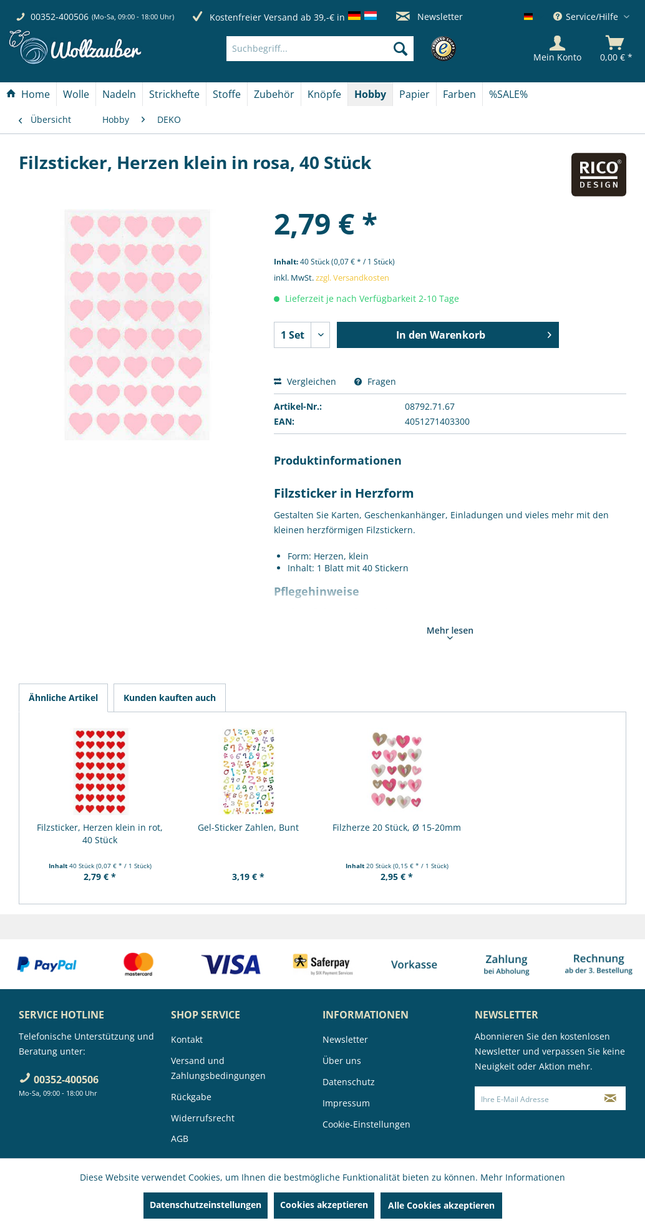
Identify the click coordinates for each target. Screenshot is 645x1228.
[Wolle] (76, 94)
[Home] (28, 94)
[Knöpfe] (324, 94)
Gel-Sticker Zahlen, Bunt (248, 827)
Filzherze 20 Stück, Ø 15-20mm (396, 827)
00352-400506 (60, 16)
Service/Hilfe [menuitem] (587, 16)
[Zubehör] (274, 94)
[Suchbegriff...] (320, 48)
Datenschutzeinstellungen (205, 1205)
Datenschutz (348, 1082)
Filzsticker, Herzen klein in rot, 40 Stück (100, 833)
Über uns (341, 1060)
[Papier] (414, 94)
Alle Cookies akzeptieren (441, 1205)
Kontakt (187, 1039)
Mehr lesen (450, 631)
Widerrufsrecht (203, 1118)
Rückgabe (191, 1097)
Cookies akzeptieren (324, 1205)
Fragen (375, 381)
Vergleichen (305, 381)
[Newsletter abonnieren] (610, 1098)
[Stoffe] (226, 94)
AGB (179, 1138)
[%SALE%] (508, 94)
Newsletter (429, 16)
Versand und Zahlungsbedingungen (218, 1068)
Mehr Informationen (522, 1177)
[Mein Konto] (557, 48)
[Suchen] (400, 48)
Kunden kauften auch (170, 697)
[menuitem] (338, 48)
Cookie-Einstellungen (366, 1124)
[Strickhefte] (174, 94)
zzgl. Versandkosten (352, 277)
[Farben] (459, 94)
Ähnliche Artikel (63, 697)
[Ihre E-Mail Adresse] (535, 1098)
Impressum (346, 1103)
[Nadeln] (119, 94)
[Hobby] (370, 94)
